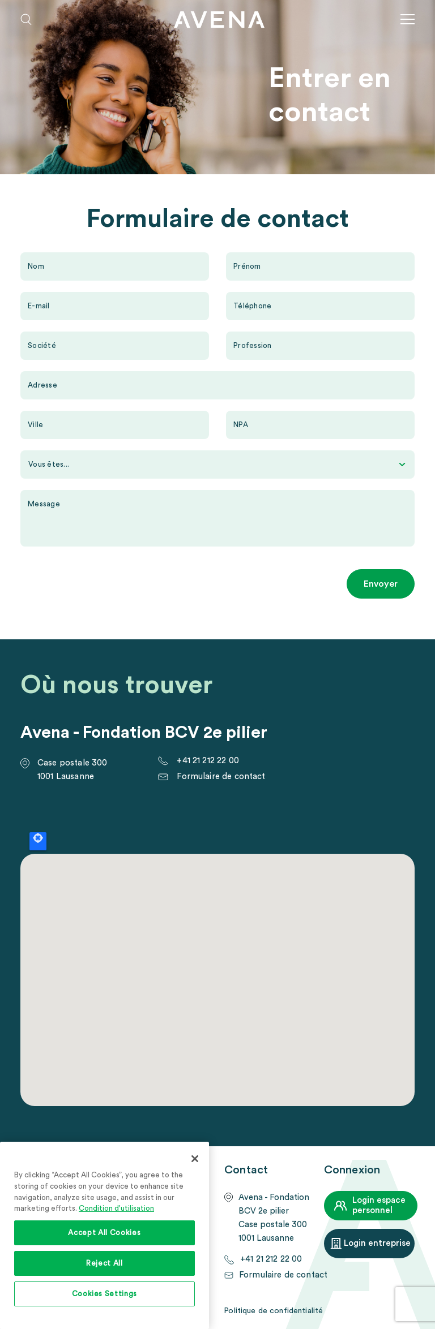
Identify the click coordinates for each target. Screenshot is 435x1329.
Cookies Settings (105, 1294)
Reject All (104, 1263)
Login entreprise (377, 1243)
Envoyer (381, 583)
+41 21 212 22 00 (207, 760)
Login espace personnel (379, 1205)
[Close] (194, 1158)
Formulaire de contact (221, 776)
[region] (104, 1235)
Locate (37, 841)
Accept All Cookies (104, 1233)
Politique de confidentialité (273, 1311)
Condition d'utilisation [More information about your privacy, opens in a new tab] (116, 1208)
